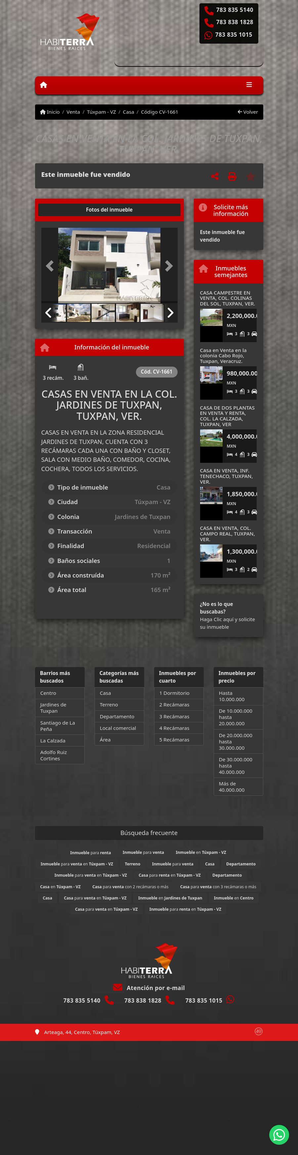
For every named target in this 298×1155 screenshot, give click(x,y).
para (90, 853)
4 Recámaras (174, 728)
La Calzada (52, 740)
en (201, 852)
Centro (48, 693)
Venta (73, 111)
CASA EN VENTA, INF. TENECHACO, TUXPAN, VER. (226, 476)
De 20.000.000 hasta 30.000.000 (235, 741)
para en (77, 864)
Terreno (109, 704)
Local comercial (118, 728)
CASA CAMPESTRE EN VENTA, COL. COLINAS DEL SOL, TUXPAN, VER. (227, 298)
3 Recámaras (174, 716)
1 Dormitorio (174, 693)
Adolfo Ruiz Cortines (53, 755)
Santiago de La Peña (57, 725)
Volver (248, 111)
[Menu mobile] (43, 85)
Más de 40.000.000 (232, 786)
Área (105, 739)
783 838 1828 (234, 22)
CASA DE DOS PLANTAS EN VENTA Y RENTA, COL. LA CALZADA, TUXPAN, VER (227, 415)
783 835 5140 (234, 10)
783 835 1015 (233, 34)
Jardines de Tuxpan (53, 707)
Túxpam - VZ (101, 111)
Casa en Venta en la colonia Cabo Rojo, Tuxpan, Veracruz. (223, 355)
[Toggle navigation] (249, 85)
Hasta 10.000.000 (232, 696)
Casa (128, 111)
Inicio (50, 111)
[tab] (66, 210)
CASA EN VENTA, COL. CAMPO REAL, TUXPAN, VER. (227, 533)
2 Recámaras (174, 704)
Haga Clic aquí (217, 619)
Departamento (117, 716)
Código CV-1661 (159, 111)
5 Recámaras (174, 739)
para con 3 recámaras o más (218, 887)
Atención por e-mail (149, 988)
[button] (51, 266)
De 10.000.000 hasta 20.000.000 (235, 717)
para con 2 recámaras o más (130, 887)
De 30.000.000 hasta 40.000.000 (235, 765)
